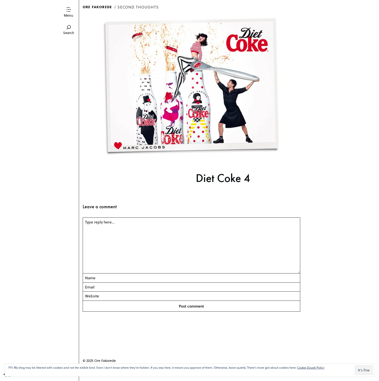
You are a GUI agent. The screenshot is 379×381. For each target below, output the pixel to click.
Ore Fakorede (97, 6)
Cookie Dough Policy (310, 367)
